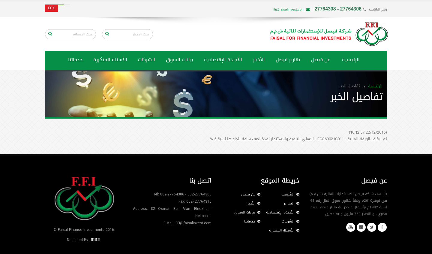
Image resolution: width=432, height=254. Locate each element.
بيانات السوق (179, 59)
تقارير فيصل (288, 59)
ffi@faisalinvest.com (291, 9)
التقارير (291, 203)
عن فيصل (320, 59)
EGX (51, 8)
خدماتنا (252, 221)
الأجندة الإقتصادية (223, 59)
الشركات (146, 59)
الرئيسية (351, 59)
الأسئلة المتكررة (110, 59)
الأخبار (259, 59)
